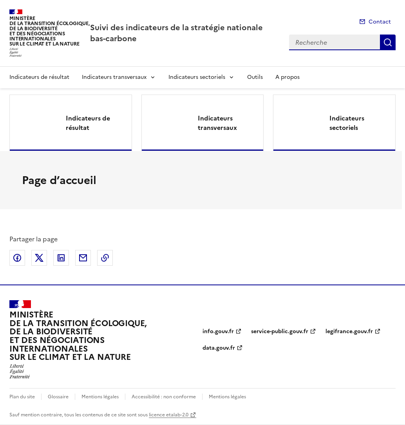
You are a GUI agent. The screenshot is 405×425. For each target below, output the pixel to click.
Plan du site (22, 396)
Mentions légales (100, 396)
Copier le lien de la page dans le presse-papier (105, 258)
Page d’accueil (59, 180)
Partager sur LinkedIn (61, 258)
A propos (287, 77)
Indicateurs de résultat (39, 77)
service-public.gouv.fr (279, 331)
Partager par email (83, 258)
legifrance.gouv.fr (349, 331)
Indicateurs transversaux (114, 77)
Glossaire (58, 396)
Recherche (388, 42)
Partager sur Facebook (17, 258)
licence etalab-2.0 (168, 414)
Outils (255, 77)
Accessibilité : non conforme (164, 396)
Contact (380, 22)
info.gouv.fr (218, 331)
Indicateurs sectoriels (196, 77)
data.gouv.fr (218, 348)
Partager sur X (39, 258)
